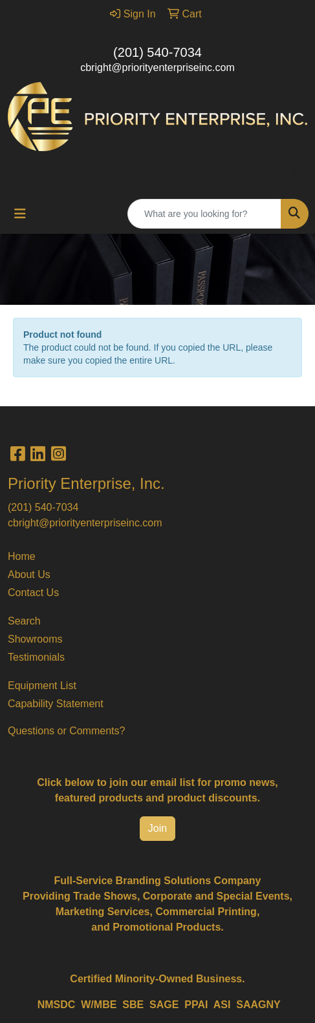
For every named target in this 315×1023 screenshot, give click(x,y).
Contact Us (33, 592)
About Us (29, 574)
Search (24, 620)
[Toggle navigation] (20, 214)
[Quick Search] (204, 214)
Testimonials (36, 657)
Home (22, 556)
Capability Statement (55, 703)
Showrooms (35, 639)
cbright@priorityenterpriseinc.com (157, 67)
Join (157, 828)
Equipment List (42, 685)
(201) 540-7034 (157, 52)
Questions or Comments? (66, 730)
